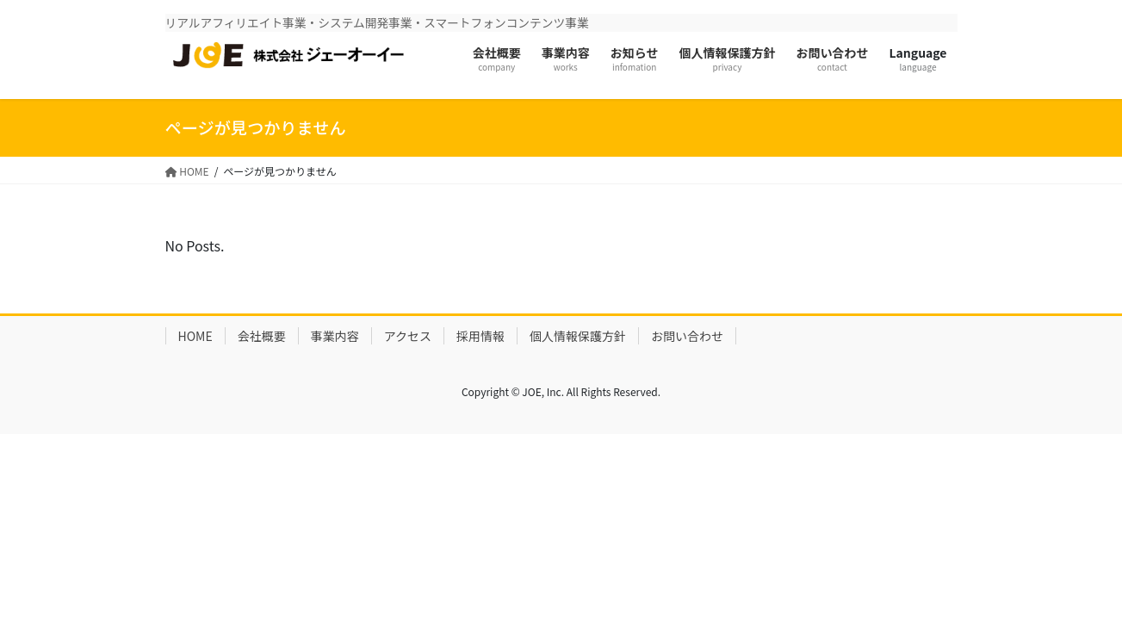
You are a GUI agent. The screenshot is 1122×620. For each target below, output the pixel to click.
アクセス (407, 335)
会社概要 (262, 335)
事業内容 (335, 335)
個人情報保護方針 (578, 335)
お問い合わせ (687, 335)
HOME (195, 335)
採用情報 (480, 335)
